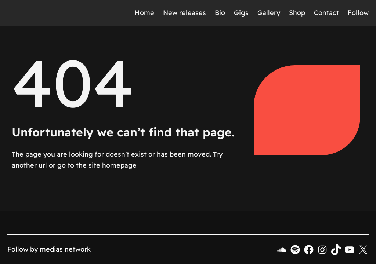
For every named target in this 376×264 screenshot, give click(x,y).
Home (144, 12)
